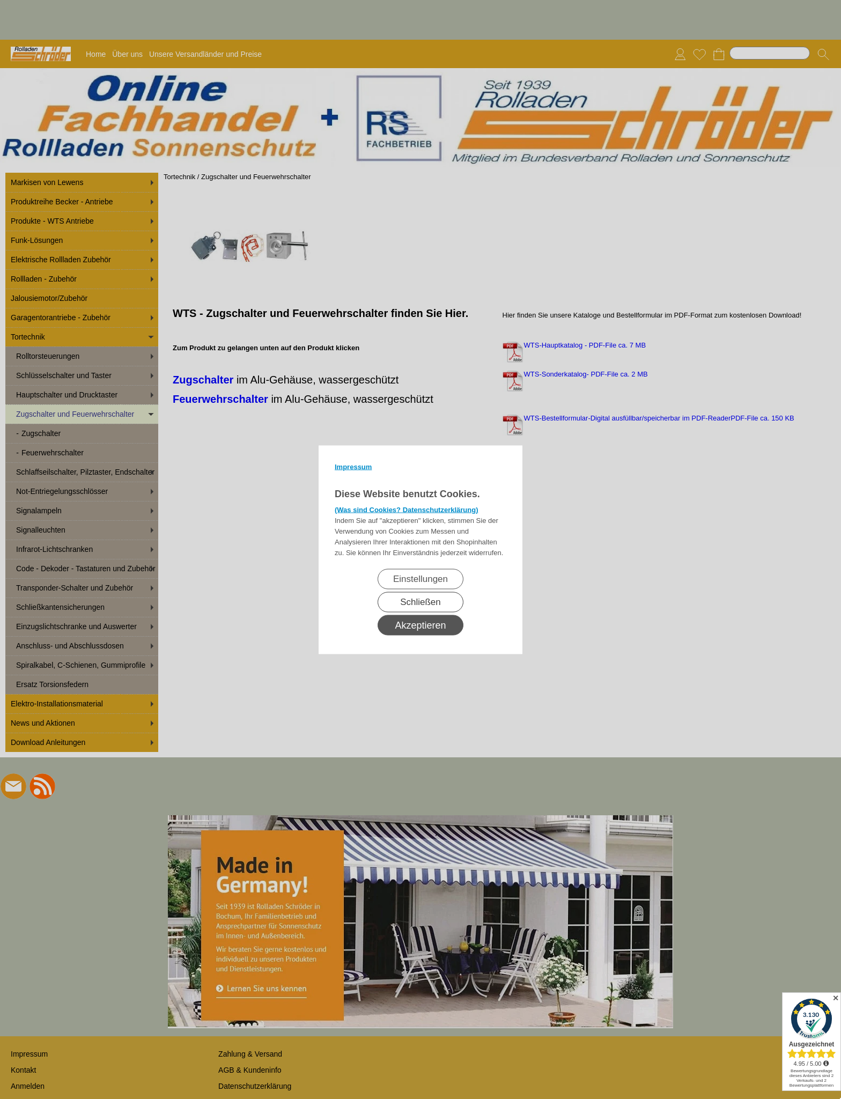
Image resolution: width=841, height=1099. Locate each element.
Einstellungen (420, 578)
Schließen (420, 601)
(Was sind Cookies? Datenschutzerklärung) (406, 509)
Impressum (353, 466)
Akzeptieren (420, 624)
